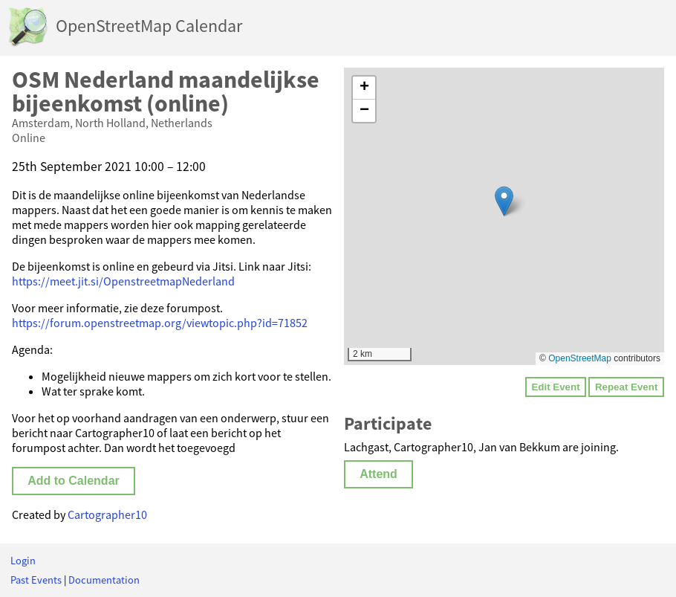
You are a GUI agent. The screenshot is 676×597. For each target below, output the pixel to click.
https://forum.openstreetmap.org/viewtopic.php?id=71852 (160, 322)
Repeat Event (626, 387)
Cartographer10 (107, 514)
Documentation (104, 580)
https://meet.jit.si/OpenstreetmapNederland (123, 281)
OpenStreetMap (579, 358)
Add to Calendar (73, 480)
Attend (378, 474)
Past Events (36, 580)
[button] (504, 201)
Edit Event (555, 387)
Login (23, 560)
